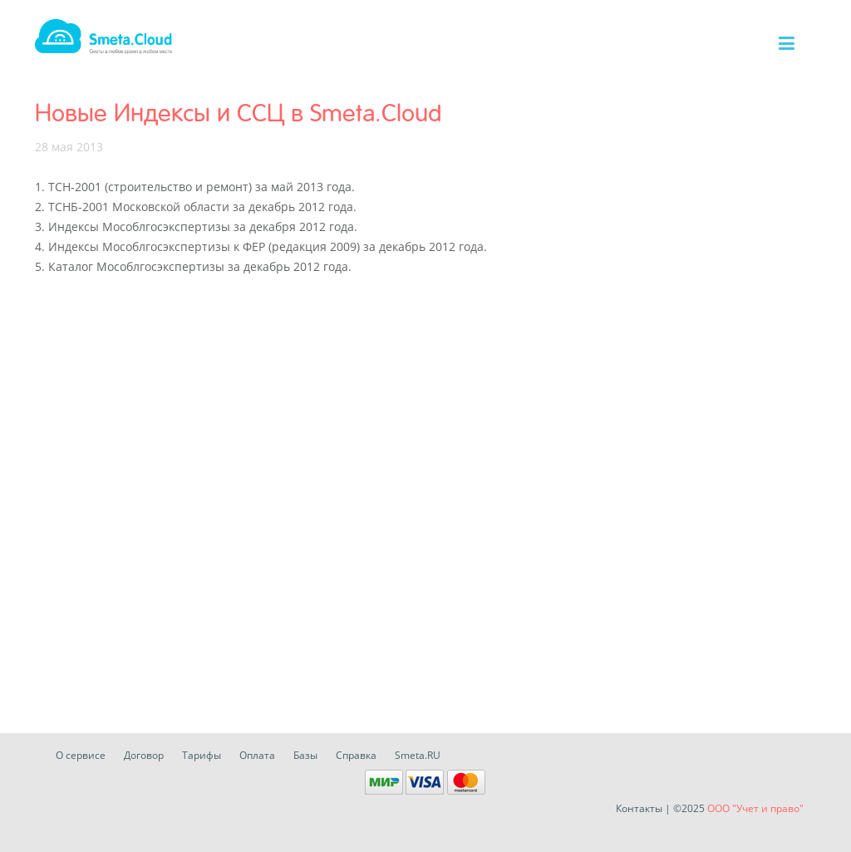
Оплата (257, 755)
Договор (144, 755)
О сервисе (81, 755)
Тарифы (201, 755)
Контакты (639, 808)
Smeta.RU (417, 755)
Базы (305, 755)
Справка (356, 755)
